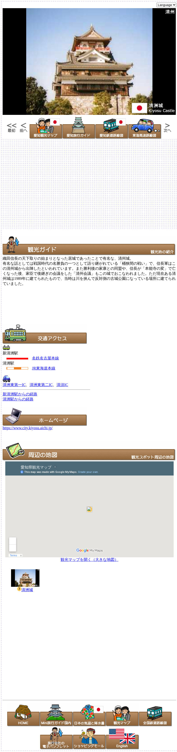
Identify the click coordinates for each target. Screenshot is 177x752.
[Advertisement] (45, 184)
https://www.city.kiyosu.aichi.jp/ (28, 428)
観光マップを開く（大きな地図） (89, 560)
